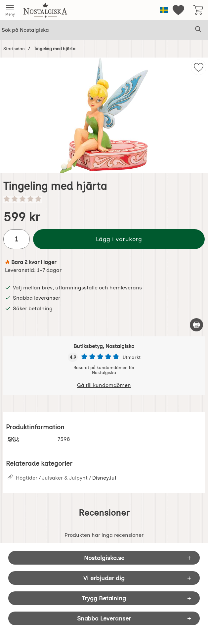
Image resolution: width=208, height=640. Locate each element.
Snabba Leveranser (104, 618)
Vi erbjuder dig (104, 578)
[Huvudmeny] (10, 10)
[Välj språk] (164, 10)
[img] (198, 67)
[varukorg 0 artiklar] (198, 10)
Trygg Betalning (104, 598)
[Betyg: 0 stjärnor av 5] (104, 199)
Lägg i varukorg (119, 238)
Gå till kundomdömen (104, 385)
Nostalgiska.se (104, 557)
